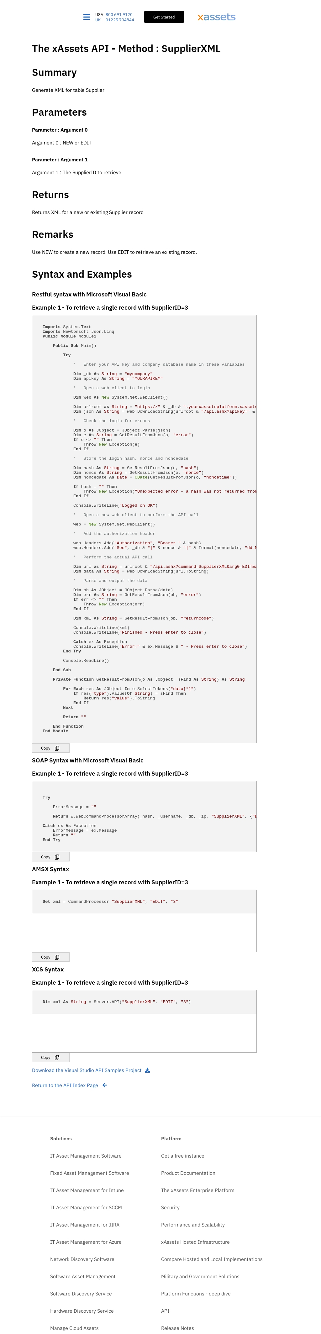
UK (98, 20)
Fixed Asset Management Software (89, 1306)
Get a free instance (182, 1288)
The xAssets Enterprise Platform (197, 1323)
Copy (45, 862)
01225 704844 (120, 20)
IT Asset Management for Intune (87, 1323)
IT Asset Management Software (86, 1288)
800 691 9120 (119, 14)
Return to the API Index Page (69, 1218)
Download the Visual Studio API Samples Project (91, 1203)
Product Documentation (188, 1306)
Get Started (164, 17)
